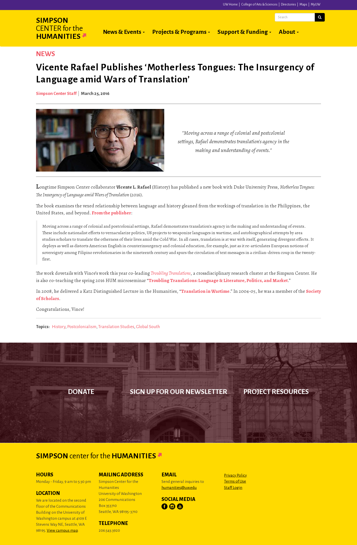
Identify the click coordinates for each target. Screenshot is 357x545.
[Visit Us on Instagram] (172, 506)
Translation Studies (116, 326)
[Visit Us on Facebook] (165, 506)
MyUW (315, 4)
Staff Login (233, 487)
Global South (148, 326)
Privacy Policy (235, 475)
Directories (288, 4)
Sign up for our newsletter (178, 391)
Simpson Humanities (67, 28)
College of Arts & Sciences (259, 4)
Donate (81, 391)
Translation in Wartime (205, 291)
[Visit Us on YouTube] (180, 506)
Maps (303, 4)
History (59, 326)
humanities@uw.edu (179, 487)
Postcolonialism (81, 326)
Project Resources (276, 391)
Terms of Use (235, 481)
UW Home (230, 4)
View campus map (62, 530)
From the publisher (111, 213)
